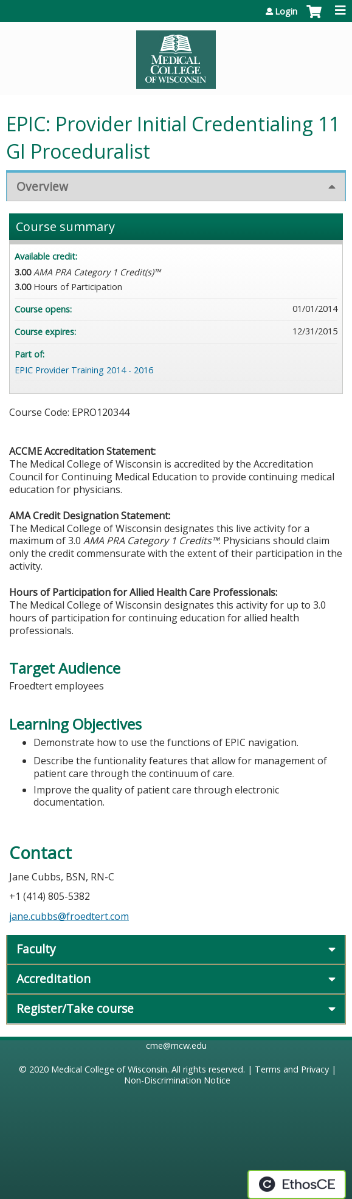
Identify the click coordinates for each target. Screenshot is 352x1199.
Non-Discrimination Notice (177, 1080)
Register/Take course (75, 1008)
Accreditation (53, 978)
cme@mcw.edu (176, 1045)
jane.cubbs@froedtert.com (69, 916)
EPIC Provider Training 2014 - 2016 (84, 370)
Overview (42, 186)
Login (286, 11)
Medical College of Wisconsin (109, 1069)
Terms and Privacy (292, 1069)
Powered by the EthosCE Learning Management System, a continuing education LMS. (296, 1184)
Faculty (36, 949)
